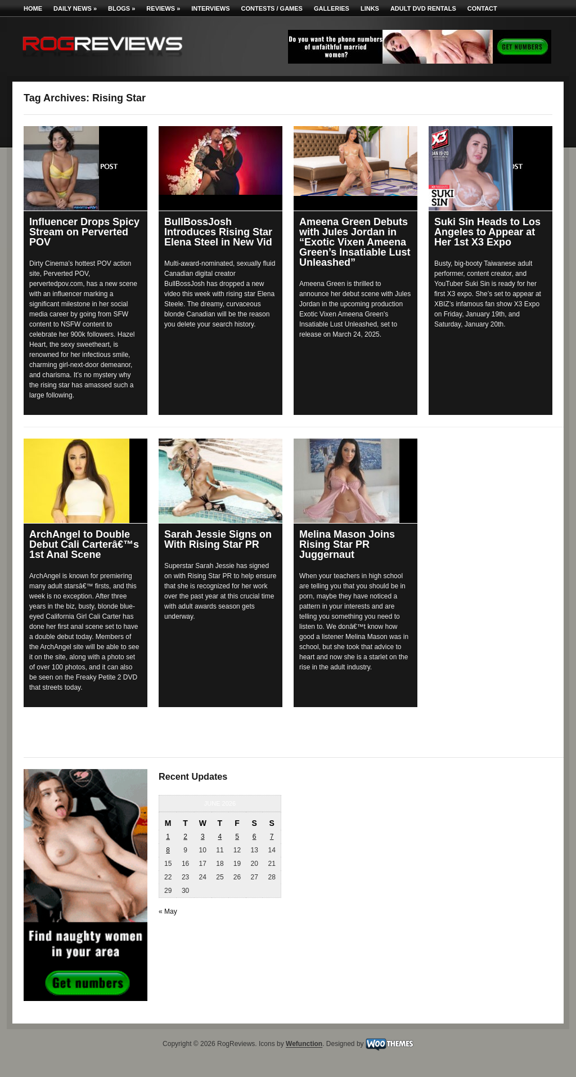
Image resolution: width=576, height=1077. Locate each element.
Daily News (75, 8)
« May (168, 911)
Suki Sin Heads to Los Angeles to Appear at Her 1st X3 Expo (487, 232)
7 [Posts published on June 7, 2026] (272, 837)
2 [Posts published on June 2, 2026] (185, 837)
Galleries (331, 8)
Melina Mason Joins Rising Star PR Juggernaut (347, 544)
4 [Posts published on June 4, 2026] (220, 837)
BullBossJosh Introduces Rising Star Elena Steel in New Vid (218, 232)
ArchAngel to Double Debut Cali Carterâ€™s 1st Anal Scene (84, 544)
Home (33, 8)
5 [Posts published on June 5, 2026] (237, 837)
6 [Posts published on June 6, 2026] (254, 837)
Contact (482, 8)
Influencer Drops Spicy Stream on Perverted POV (84, 232)
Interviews (210, 8)
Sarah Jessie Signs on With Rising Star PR (218, 539)
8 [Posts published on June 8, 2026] (168, 850)
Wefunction (304, 1044)
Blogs (121, 8)
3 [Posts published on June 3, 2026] (203, 837)
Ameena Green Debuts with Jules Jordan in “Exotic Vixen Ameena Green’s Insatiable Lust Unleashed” (354, 242)
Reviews (163, 8)
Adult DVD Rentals (423, 8)
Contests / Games (272, 8)
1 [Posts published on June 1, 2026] (168, 837)
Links (370, 8)
